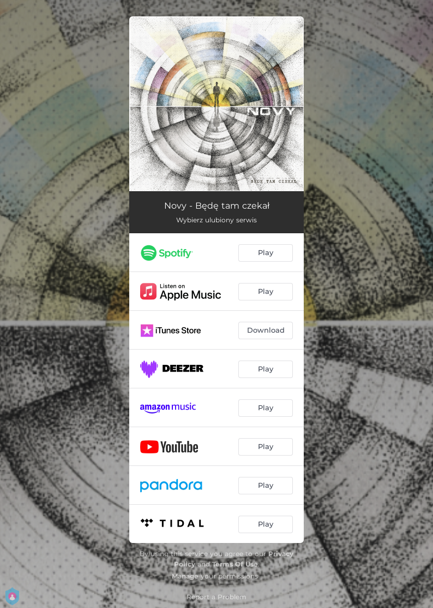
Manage (185, 576)
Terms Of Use (235, 564)
